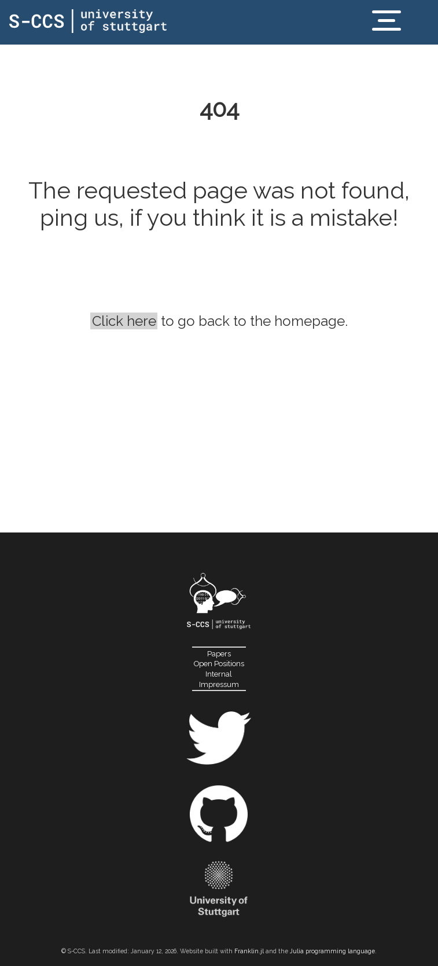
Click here (124, 321)
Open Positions (219, 663)
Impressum (219, 684)
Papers (219, 653)
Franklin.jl (249, 950)
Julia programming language (332, 950)
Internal (218, 674)
